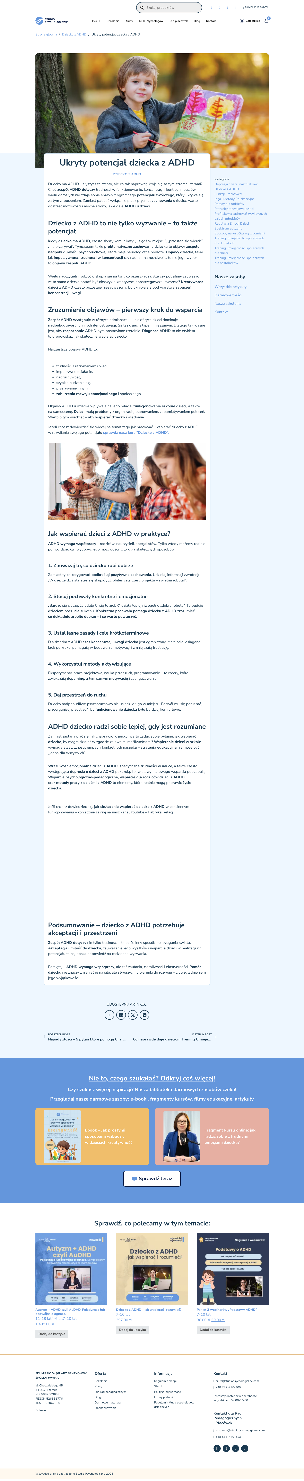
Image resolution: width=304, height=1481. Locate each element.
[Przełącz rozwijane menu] (99, 22)
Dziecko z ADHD (74, 36)
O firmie (40, 1412)
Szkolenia (113, 22)
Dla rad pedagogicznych (111, 1394)
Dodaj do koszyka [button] (51, 1336)
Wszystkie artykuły (230, 288)
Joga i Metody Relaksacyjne (235, 200)
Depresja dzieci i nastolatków (236, 185)
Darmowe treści (228, 296)
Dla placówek (179, 22)
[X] (133, 1016)
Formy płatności (164, 1399)
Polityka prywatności (167, 1394)
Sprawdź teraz (152, 1180)
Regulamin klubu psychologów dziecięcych (174, 1407)
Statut (158, 1388)
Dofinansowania (105, 1410)
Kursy (129, 22)
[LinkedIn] (121, 1016)
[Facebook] (109, 1016)
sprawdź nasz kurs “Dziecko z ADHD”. (135, 434)
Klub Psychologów (151, 22)
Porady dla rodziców (229, 205)
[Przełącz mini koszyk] (266, 22)
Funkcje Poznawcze (229, 195)
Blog (197, 22)
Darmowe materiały (108, 1405)
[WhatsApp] (144, 1016)
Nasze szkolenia (228, 305)
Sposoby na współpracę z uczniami (240, 235)
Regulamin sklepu (165, 1383)
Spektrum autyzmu (228, 230)
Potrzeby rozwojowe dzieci (234, 210)
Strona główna (46, 36)
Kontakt (211, 22)
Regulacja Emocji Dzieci (232, 225)
